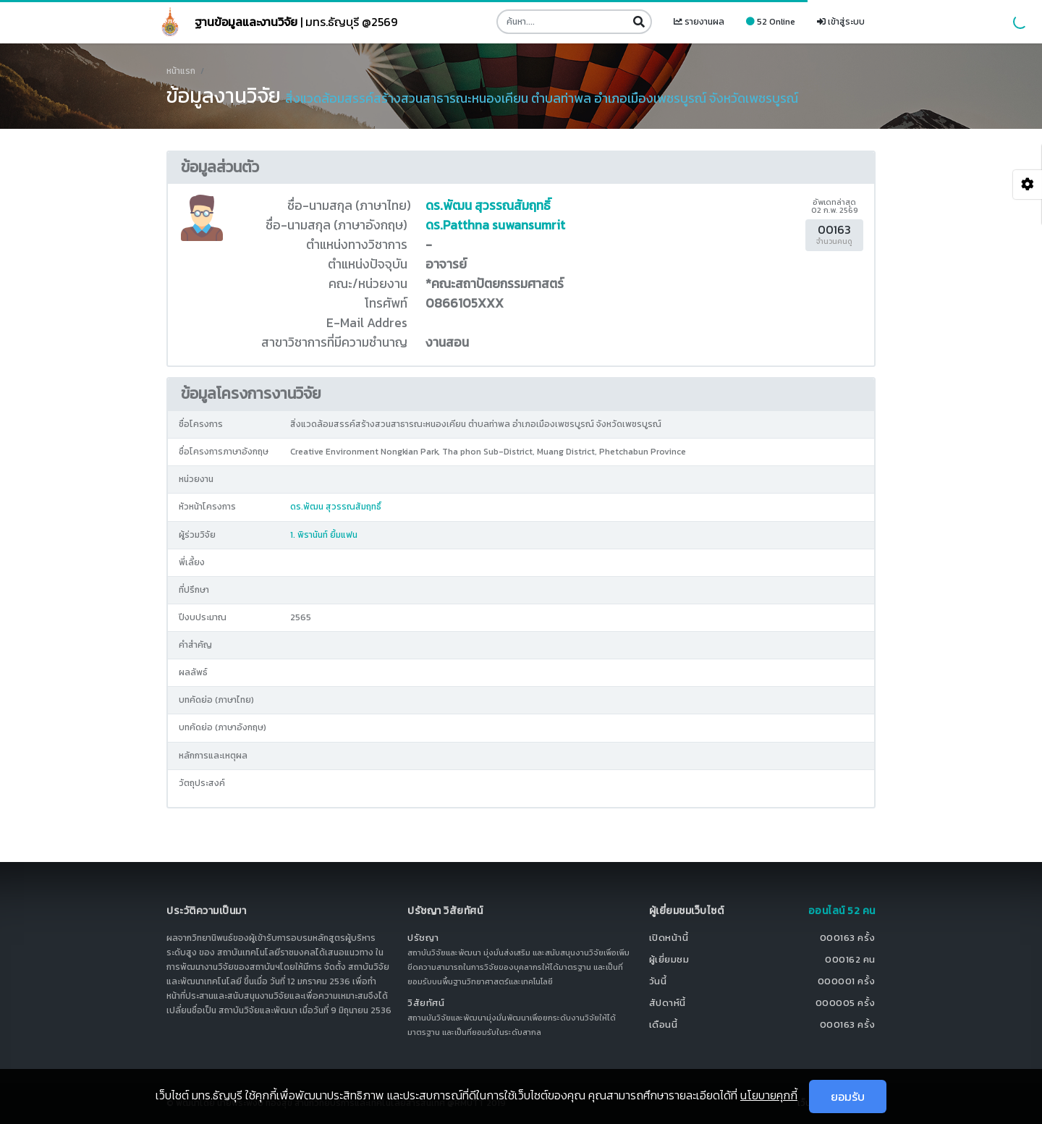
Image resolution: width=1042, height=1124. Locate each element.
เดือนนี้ (663, 1024)
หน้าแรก (180, 70)
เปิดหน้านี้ (669, 938)
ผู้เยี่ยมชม (669, 959)
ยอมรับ (848, 1096)
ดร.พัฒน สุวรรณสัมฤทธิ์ (488, 205)
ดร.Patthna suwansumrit (495, 225)
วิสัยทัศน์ (425, 1003)
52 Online (770, 21)
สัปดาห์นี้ (667, 1003)
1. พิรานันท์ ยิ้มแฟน (323, 534)
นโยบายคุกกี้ (768, 1095)
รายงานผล (699, 21)
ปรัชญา (423, 938)
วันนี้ (658, 981)
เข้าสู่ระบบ (841, 21)
